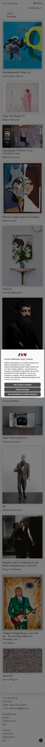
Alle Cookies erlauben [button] (22, 385)
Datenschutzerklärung (12, 379)
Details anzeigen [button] (22, 390)
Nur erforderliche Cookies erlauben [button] (22, 394)
